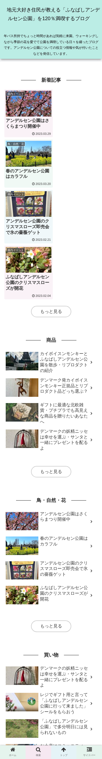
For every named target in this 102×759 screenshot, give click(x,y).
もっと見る (51, 208)
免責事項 (27, 734)
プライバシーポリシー (74, 734)
